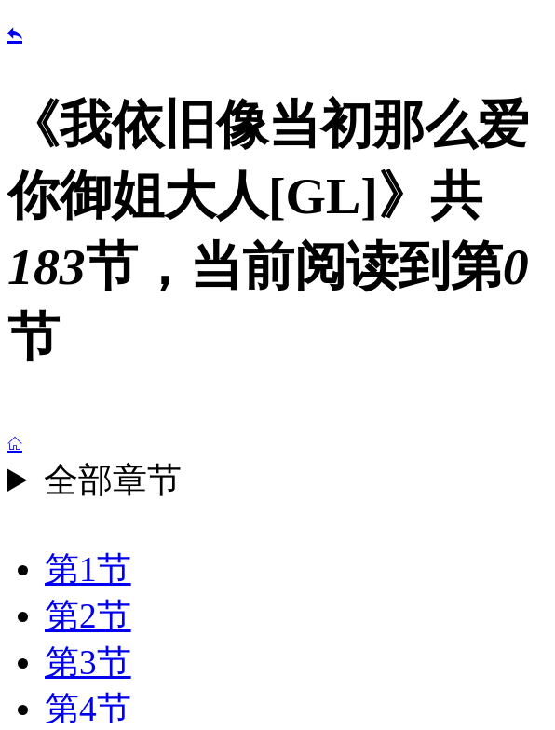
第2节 (88, 616)
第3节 (88, 662)
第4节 (88, 709)
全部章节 (113, 480)
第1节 (88, 569)
